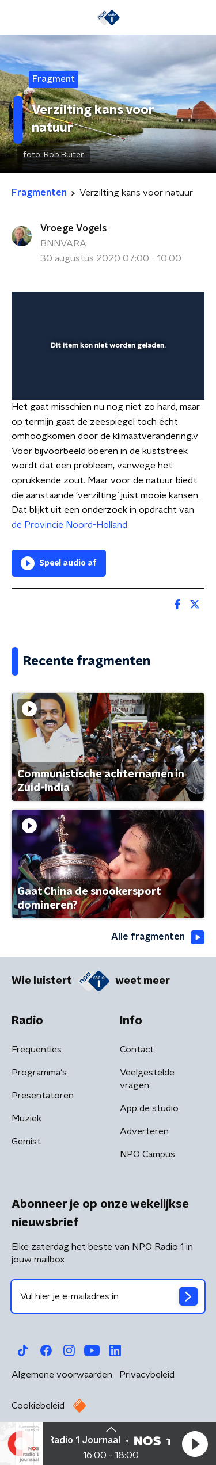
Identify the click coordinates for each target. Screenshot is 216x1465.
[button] (194, 1443)
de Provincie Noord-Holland (69, 524)
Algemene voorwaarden (62, 1374)
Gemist (26, 1141)
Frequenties (37, 1049)
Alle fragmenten (157, 937)
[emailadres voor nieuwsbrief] (108, 1296)
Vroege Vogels (73, 228)
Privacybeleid (147, 1374)
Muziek (26, 1118)
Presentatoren (43, 1095)
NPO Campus (147, 1154)
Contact (137, 1049)
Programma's (39, 1072)
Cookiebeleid (38, 1405)
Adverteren (144, 1131)
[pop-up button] (142, 308)
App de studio (149, 1108)
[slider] (106, 379)
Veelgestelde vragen (147, 1079)
